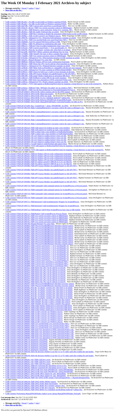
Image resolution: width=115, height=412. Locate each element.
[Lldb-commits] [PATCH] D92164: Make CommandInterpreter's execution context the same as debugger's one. (45, 108)
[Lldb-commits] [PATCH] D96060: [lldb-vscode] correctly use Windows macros (34, 312)
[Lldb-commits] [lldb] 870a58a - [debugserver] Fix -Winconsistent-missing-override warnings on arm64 (42, 58)
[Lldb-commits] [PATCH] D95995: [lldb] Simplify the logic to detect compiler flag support (38, 300)
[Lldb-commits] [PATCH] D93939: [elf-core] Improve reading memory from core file (36, 136)
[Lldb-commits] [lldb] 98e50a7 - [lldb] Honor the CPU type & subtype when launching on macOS (40, 64)
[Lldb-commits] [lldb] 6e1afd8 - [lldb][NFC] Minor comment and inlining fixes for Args (37, 52)
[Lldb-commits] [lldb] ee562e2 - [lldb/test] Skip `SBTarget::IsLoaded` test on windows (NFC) (39, 88)
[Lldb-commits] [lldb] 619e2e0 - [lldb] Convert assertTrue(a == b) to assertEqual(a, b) (36, 48)
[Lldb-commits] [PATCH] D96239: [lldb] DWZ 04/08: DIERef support (30, 382)
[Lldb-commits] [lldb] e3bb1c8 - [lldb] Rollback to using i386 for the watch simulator (36, 78)
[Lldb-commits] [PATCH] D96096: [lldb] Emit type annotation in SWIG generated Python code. (39, 330)
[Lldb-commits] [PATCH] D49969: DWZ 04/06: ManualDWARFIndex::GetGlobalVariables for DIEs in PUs (44, 102)
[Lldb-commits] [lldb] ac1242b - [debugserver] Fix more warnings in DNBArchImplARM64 (38, 70)
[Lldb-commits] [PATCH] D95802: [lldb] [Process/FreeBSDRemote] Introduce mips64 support (39, 226)
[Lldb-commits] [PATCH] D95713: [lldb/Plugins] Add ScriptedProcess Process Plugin (36, 214)
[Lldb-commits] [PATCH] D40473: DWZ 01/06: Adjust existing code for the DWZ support (38, 92)
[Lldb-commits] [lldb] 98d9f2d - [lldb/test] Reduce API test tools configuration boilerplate (37, 62)
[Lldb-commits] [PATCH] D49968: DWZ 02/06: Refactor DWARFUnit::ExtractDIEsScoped (38, 100)
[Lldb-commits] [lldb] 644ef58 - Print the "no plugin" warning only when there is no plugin (38, 50)
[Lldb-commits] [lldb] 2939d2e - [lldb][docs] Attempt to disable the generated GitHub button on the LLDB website (46, 34)
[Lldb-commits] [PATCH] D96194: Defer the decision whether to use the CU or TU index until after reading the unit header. (49, 352)
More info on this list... (13, 10)
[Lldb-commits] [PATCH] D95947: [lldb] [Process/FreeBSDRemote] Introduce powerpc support (39, 284)
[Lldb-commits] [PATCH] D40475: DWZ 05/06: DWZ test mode (28, 96)
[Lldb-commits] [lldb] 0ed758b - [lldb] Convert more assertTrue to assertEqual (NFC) (36, 26)
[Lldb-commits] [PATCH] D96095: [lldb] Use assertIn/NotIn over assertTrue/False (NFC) (37, 324)
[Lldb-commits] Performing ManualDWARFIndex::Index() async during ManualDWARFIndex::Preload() (43, 394)
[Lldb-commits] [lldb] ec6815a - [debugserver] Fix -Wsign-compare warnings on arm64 (36, 82)
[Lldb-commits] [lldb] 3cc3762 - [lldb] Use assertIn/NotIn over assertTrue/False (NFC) (36, 40)
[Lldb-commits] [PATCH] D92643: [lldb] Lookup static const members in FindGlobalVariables (39, 132)
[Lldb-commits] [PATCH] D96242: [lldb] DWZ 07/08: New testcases (30, 388)
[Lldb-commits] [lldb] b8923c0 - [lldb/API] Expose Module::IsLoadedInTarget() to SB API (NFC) (40, 74)
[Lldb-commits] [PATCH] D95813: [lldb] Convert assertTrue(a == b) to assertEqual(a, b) (37, 246)
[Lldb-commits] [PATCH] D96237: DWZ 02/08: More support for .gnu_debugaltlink (35, 374)
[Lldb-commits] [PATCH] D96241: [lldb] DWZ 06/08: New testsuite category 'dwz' (35, 386)
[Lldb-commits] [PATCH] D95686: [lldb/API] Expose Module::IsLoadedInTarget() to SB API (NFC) (41, 166)
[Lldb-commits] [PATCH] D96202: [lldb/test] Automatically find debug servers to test (36, 366)
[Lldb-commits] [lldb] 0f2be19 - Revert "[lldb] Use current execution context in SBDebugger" (39, 28)
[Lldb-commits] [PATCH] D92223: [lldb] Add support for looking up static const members (37, 128)
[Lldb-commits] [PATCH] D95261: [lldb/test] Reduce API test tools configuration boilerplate (38, 154)
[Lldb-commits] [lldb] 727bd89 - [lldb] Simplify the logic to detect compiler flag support (37, 54)
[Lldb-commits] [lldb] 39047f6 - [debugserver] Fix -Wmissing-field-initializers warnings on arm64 (40, 38)
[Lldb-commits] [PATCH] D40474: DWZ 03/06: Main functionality (29, 94)
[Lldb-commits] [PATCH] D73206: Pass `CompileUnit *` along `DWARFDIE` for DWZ (37, 106)
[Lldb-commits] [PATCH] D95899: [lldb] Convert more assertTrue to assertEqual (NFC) (37, 262)
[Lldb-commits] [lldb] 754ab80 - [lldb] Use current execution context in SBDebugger (35, 56)
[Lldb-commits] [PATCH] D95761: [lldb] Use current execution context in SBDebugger (36, 216)
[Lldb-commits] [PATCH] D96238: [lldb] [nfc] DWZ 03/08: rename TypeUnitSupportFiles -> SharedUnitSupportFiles (47, 378)
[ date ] (37, 8)
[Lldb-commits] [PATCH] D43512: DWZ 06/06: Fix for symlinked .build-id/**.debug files (37, 98)
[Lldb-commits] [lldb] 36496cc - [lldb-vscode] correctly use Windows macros (33, 36)
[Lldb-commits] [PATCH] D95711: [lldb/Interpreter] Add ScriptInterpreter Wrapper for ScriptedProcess (42, 202)
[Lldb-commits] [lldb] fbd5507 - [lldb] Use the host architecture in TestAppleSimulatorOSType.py (40, 90)
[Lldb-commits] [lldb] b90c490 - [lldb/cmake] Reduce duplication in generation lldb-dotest (37, 76)
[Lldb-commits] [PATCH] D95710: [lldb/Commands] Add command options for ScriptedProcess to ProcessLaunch (46, 186)
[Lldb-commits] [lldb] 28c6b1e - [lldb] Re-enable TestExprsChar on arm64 (32, 32)
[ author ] (31, 8)
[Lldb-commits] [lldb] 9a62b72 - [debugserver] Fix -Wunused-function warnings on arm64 (37, 66)
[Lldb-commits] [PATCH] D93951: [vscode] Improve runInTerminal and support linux (36, 144)
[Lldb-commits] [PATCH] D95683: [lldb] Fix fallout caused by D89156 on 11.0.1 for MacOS (38, 162)
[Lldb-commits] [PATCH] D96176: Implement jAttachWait (26, 340)
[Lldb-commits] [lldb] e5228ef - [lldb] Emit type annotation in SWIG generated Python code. (38, 80)
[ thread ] (24, 8)
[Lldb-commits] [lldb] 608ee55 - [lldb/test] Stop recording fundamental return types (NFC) (37, 46)
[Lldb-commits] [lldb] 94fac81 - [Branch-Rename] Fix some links (29, 60)
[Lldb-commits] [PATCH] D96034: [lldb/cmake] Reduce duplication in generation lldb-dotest (38, 306)
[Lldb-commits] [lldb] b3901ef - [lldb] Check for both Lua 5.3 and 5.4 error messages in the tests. (40, 72)
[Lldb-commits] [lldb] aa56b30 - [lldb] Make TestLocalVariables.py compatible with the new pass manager (43, 68)
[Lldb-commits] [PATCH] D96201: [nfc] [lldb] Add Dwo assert (28, 360)
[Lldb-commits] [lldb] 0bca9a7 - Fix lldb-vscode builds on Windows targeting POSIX (36, 22)
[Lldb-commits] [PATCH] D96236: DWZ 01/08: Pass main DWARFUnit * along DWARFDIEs (39, 370)
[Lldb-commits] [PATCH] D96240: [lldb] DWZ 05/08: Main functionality (31, 384)
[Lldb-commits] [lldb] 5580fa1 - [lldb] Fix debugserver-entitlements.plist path (33, 44)
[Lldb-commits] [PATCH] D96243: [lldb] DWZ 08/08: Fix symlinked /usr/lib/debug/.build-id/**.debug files (44, 390)
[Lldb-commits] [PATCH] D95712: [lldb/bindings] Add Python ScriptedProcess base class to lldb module (43, 210)
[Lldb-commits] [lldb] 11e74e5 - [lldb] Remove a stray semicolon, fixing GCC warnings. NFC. (39, 30)
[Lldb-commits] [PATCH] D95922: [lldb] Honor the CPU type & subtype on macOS (35, 268)
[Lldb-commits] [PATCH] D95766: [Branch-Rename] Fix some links (30, 224)
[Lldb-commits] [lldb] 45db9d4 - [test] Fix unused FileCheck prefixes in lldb (32, 42)
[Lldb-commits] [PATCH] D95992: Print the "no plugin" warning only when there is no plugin (39, 288)
